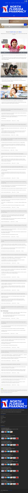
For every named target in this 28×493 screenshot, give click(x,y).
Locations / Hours (3, 421)
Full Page (18, 120)
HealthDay (6, 392)
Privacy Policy (3, 422)
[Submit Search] (25, 25)
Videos (10, 26)
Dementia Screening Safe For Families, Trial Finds (10, 364)
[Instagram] (26, 1)
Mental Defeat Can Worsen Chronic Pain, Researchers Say (12, 376)
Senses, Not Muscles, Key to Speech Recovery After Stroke (12, 166)
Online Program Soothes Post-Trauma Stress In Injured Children (13, 337)
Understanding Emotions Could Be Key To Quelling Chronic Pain (13, 280)
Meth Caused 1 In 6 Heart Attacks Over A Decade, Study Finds (13, 293)
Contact (2, 418)
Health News (4, 26)
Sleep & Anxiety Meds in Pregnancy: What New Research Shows (11, 78)
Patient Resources (3, 417)
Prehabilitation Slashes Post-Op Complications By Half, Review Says (14, 254)
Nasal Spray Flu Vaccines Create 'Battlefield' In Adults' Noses (12, 266)
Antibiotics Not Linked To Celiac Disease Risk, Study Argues (12, 153)
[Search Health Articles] (12, 25)
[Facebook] (25, 1)
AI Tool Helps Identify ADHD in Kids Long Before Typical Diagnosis (12, 100)
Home (21, 18)
